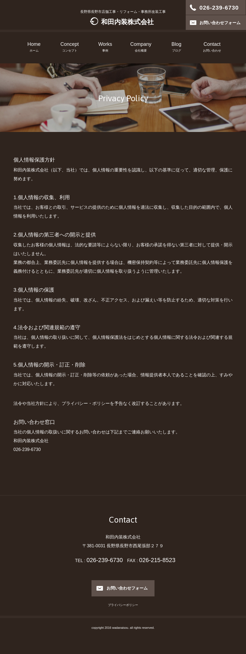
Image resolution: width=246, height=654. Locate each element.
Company (141, 47)
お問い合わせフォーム (127, 588)
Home (34, 47)
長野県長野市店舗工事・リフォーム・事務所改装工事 (123, 18)
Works (105, 47)
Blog (176, 47)
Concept (69, 47)
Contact (212, 47)
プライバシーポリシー (123, 605)
